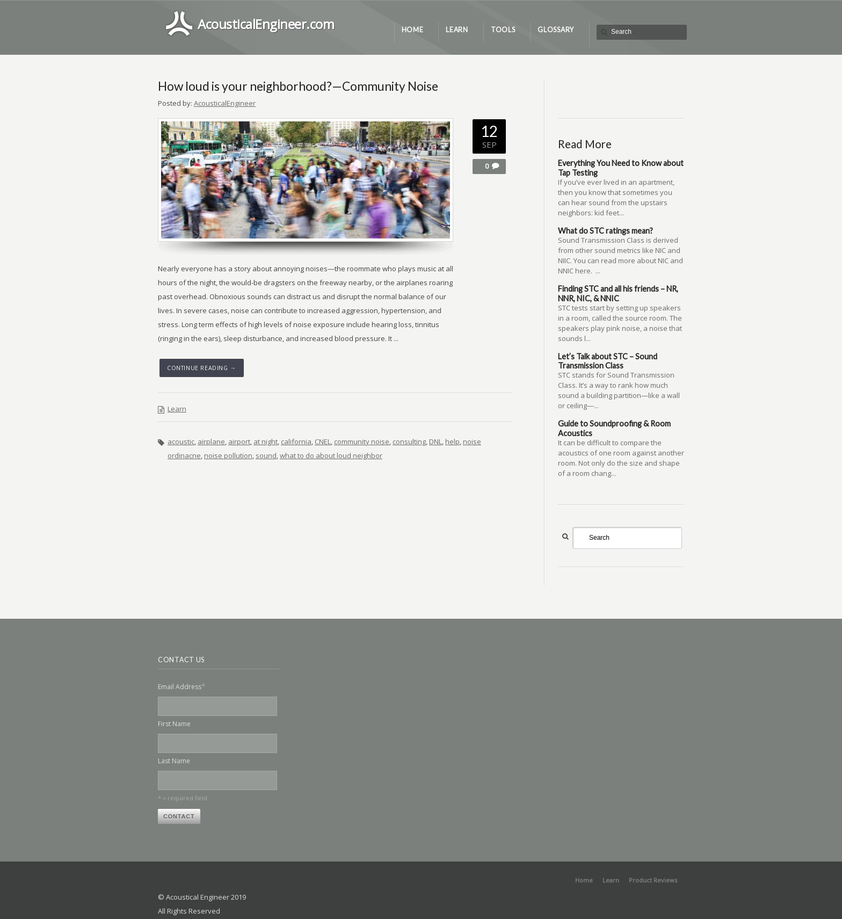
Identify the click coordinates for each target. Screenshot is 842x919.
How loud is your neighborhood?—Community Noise (298, 85)
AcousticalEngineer (225, 103)
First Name (174, 723)
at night (265, 441)
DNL (435, 441)
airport (239, 441)
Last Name (174, 760)
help (452, 441)
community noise (361, 441)
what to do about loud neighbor (331, 455)
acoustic (181, 441)
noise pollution (228, 455)
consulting (409, 441)
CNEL (323, 441)
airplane (211, 441)
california (296, 441)
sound (266, 455)
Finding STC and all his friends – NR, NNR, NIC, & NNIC (618, 293)
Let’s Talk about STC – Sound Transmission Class (607, 361)
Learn (177, 409)
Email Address (182, 686)
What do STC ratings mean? (605, 230)
